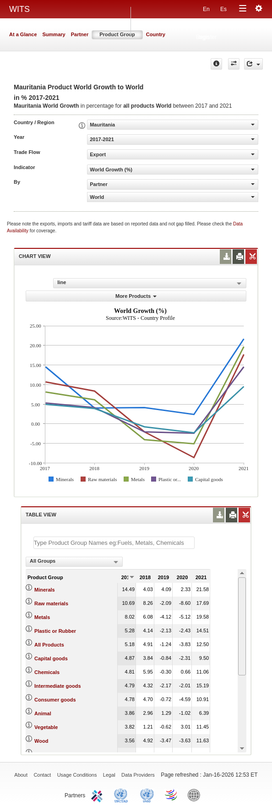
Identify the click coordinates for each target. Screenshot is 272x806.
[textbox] (114, 543)
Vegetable (46, 727)
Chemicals (47, 672)
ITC (98, 794)
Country (155, 34)
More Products (136, 296)
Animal (42, 713)
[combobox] (74, 562)
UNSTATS (147, 794)
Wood (41, 741)
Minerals (44, 589)
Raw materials (51, 603)
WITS (19, 9)
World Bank (196, 794)
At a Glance (23, 34)
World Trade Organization (172, 794)
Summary (54, 34)
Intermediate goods (57, 686)
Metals (42, 617)
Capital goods (51, 658)
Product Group (117, 34)
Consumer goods (55, 699)
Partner (80, 34)
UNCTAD (123, 794)
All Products (49, 644)
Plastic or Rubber (55, 631)
